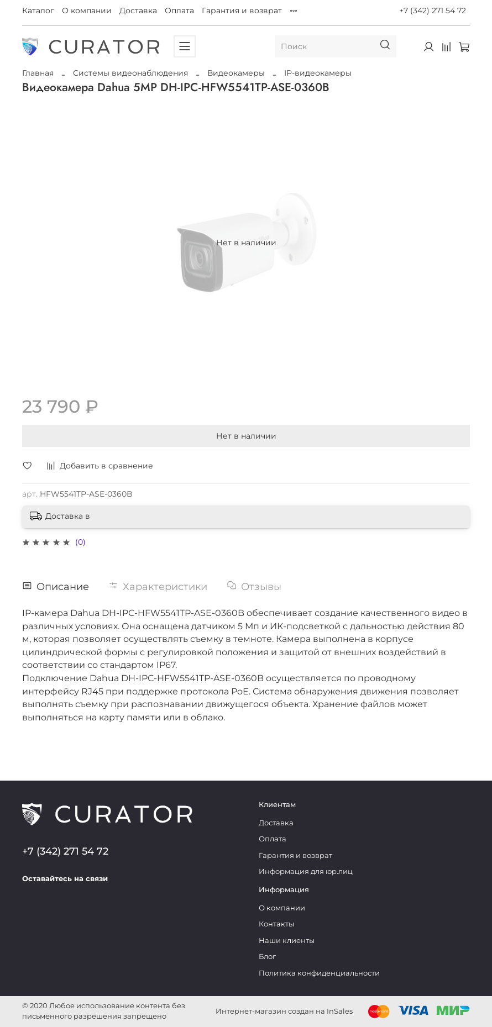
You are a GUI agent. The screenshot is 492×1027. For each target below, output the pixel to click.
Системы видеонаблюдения (130, 73)
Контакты (276, 924)
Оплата (179, 10)
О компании (87, 10)
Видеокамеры (236, 73)
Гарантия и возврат (242, 10)
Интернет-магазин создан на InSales (284, 1011)
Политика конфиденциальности (319, 973)
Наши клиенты (287, 940)
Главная (38, 73)
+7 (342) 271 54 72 (432, 10)
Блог (267, 956)
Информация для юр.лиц (306, 871)
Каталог (38, 10)
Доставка (138, 10)
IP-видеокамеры (318, 73)
